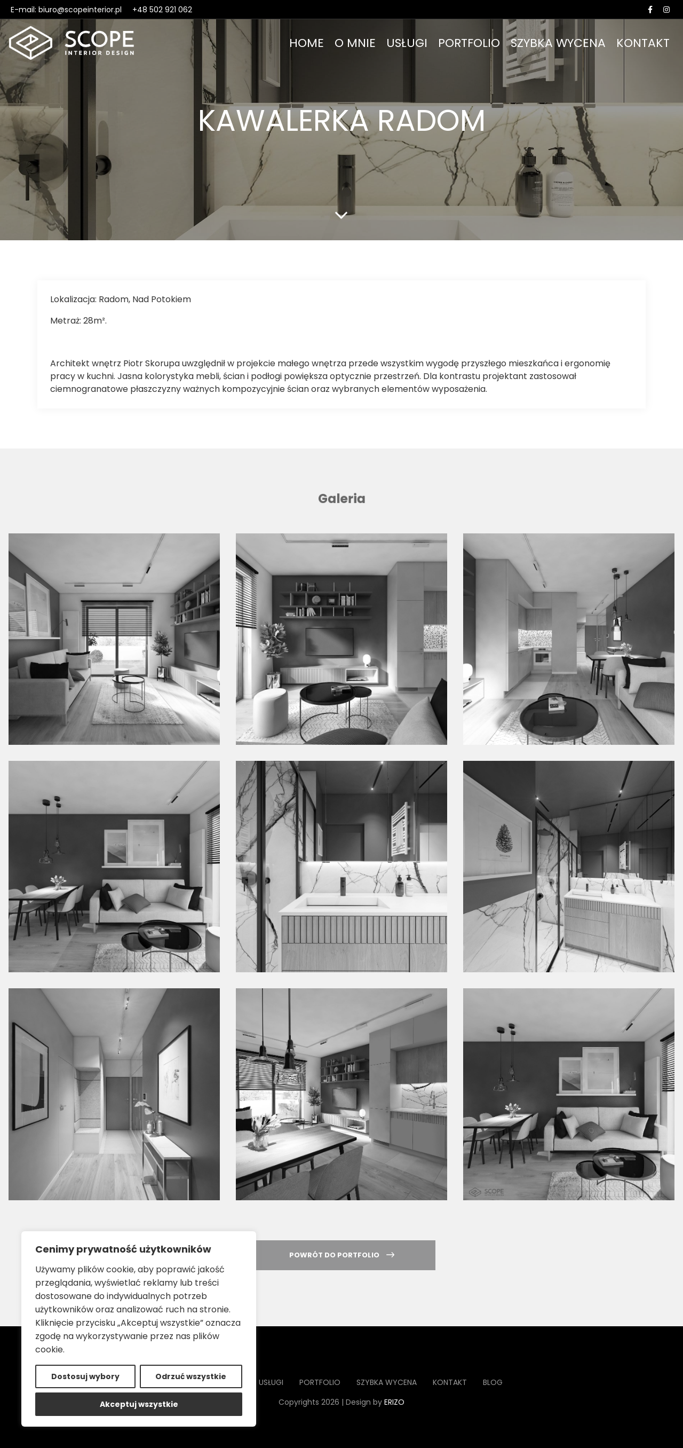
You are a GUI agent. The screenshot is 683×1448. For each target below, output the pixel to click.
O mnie (355, 43)
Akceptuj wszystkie (139, 1404)
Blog (493, 1382)
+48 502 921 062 (162, 9)
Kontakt (643, 43)
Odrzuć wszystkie (190, 1376)
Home (306, 43)
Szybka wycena (558, 43)
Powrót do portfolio (341, 1255)
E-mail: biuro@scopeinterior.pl (66, 9)
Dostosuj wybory (85, 1376)
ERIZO (394, 1402)
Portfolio (469, 43)
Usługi (406, 43)
